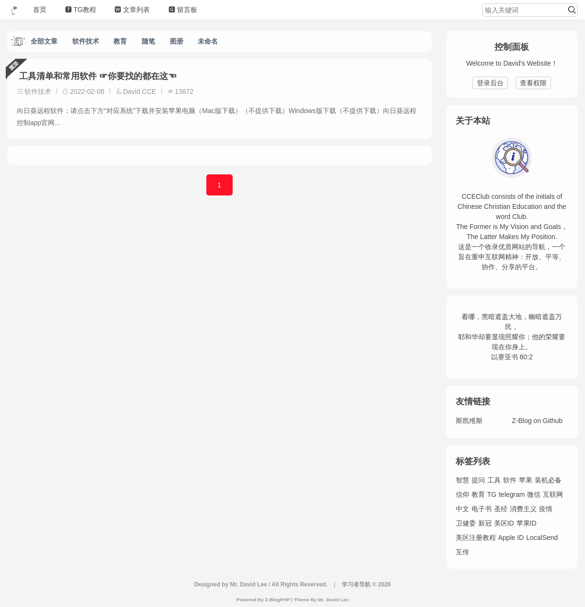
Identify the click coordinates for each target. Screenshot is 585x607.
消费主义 (523, 509)
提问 (478, 480)
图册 (176, 41)
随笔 (148, 41)
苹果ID (527, 523)
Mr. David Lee (333, 599)
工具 (494, 480)
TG (491, 494)
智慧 (462, 480)
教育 (120, 41)
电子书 (482, 509)
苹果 (525, 480)
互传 (462, 552)
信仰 (462, 494)
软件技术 (85, 41)
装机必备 (548, 480)
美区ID (504, 523)
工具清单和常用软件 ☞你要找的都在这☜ (97, 76)
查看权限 (533, 83)
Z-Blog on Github (537, 420)
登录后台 (490, 83)
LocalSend (542, 537)
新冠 (485, 523)
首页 (40, 9)
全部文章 (44, 41)
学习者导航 (356, 584)
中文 (462, 509)
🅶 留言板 (185, 9)
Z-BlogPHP (277, 599)
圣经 (500, 509)
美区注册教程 (476, 537)
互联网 (553, 494)
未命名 (208, 41)
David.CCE (139, 91)
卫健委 (466, 523)
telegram (512, 494)
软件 (510, 480)
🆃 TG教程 (81, 9)
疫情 (545, 509)
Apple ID (511, 537)
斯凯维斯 (469, 420)
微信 (533, 494)
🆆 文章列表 (134, 9)
